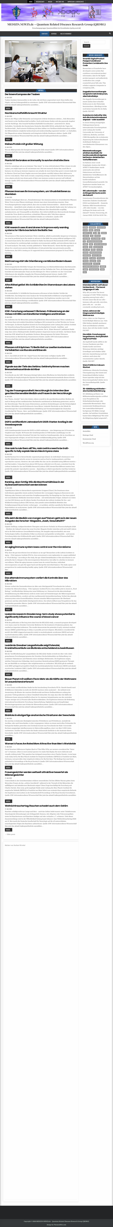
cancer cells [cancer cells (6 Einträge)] (87, 233)
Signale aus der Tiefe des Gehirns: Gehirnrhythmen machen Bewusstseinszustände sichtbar (37, 368)
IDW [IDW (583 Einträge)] (91, 247)
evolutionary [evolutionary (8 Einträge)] (96, 239)
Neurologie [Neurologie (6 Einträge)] (86, 255)
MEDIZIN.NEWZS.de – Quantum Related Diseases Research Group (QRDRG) (56, 24)
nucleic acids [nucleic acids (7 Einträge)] (96, 255)
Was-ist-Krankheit (65, 34)
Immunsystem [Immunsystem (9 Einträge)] (98, 247)
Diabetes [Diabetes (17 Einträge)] (85, 236)
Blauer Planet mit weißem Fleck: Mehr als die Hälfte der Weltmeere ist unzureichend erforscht (40, 680)
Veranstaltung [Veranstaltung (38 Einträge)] (94, 269)
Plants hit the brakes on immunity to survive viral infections (37, 160)
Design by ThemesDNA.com (56, 1225)
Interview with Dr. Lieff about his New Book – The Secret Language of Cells (95, 287)
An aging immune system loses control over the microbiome (38, 547)
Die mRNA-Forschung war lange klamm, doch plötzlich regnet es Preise (95, 336)
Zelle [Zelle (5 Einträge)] (84, 272)
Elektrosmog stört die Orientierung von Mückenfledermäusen (38, 261)
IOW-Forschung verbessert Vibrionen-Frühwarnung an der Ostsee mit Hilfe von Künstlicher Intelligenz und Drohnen (37, 313)
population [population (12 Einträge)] (100, 258)
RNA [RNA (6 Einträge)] (99, 261)
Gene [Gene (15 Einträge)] (91, 244)
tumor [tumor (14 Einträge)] (85, 269)
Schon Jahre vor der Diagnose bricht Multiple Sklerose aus (93, 313)
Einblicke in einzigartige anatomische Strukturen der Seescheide (40, 715)
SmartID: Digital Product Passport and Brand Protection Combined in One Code (95, 62)
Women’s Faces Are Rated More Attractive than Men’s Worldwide (40, 743)
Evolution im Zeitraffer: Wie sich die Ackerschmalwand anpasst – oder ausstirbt (95, 117)
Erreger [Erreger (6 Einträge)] (97, 236)
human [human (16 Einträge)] (85, 247)
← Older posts (10, 834)
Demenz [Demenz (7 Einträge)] (104, 233)
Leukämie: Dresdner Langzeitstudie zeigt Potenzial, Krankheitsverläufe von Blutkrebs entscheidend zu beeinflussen (39, 647)
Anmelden (86, 431)
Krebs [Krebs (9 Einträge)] (93, 250)
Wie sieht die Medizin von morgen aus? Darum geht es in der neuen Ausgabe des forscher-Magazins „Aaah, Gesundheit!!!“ (40, 519)
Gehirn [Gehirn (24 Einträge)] (85, 244)
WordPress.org (88, 443)
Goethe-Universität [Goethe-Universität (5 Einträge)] (100, 244)
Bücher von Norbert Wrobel (15, 845)
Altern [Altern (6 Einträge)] (85, 227)
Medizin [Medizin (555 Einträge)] (85, 253)
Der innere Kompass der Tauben (22, 94)
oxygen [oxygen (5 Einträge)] (85, 258)
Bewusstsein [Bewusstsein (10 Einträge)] (101, 227)
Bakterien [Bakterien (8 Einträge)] (92, 227)
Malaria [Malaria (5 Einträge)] (99, 250)
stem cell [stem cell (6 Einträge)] (97, 264)
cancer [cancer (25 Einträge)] (97, 230)
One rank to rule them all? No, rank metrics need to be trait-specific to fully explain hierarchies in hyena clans (37, 450)
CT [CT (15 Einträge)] (99, 233)
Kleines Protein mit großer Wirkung (24, 144)
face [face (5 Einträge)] (103, 239)
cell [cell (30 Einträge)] (95, 233)
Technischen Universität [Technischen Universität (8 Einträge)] (90, 266)
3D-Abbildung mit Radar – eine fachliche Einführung (94, 389)
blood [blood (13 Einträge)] (85, 230)
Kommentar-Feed (89, 439)
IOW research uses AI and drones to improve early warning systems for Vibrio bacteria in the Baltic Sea (37, 229)
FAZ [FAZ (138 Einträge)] (84, 241)
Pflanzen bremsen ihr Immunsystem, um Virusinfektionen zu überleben (37, 193)
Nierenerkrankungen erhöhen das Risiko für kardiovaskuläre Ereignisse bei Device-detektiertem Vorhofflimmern (95, 155)
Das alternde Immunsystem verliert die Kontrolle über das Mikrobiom (36, 579)
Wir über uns (60, 1)
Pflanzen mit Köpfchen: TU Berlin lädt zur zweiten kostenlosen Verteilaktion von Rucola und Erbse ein (38, 349)
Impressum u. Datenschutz (76, 1)
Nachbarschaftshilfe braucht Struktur (26, 113)
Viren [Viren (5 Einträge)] (102, 269)
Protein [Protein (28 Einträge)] (85, 261)
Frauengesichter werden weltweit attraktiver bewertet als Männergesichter (36, 773)
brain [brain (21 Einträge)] (91, 230)
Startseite (45, 34)
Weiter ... (8, 108)
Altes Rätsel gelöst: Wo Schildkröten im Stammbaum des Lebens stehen (40, 286)
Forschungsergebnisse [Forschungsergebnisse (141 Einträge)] (94, 241)
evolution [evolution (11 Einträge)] (86, 239)
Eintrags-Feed (88, 435)
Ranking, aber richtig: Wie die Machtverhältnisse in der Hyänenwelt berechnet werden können (34, 483)
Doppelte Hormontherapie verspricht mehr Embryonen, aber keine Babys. (95, 93)
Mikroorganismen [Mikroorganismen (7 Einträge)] (95, 253)
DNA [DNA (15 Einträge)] (92, 236)
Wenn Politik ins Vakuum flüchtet (94, 366)
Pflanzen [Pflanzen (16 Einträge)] (92, 258)
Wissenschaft (40, 1)
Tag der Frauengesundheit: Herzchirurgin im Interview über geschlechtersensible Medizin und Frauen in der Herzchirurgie (38, 392)
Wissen (50, 1)
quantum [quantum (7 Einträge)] (93, 261)
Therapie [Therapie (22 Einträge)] (102, 266)
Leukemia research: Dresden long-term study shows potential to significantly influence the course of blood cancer (40, 615)
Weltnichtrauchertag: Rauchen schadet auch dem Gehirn (36, 805)
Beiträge (54, 34)
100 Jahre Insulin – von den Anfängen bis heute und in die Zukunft (94, 193)
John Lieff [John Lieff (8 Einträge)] (86, 250)
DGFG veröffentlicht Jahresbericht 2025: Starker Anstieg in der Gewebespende (39, 423)
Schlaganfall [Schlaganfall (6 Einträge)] (87, 264)
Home (30, 1)
